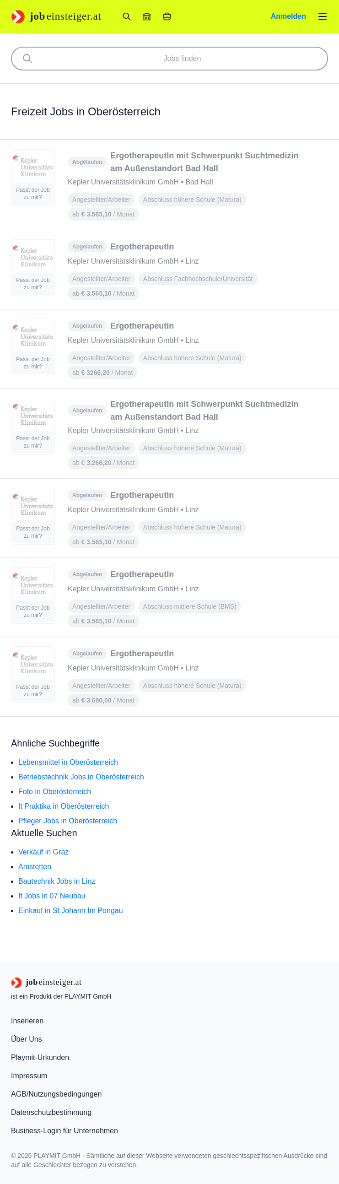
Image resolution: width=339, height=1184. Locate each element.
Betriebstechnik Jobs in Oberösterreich (81, 777)
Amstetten (34, 866)
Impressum (29, 1076)
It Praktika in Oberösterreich (63, 806)
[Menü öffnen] (322, 16)
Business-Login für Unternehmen (64, 1131)
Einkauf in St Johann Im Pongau (70, 910)
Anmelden (288, 16)
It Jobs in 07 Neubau (52, 896)
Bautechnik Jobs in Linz (56, 881)
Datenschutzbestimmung (51, 1112)
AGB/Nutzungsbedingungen (56, 1094)
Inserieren (27, 1021)
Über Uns (26, 1039)
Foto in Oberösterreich (54, 791)
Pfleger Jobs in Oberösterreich (67, 821)
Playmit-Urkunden (40, 1057)
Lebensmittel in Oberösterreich (68, 762)
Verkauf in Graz (43, 852)
